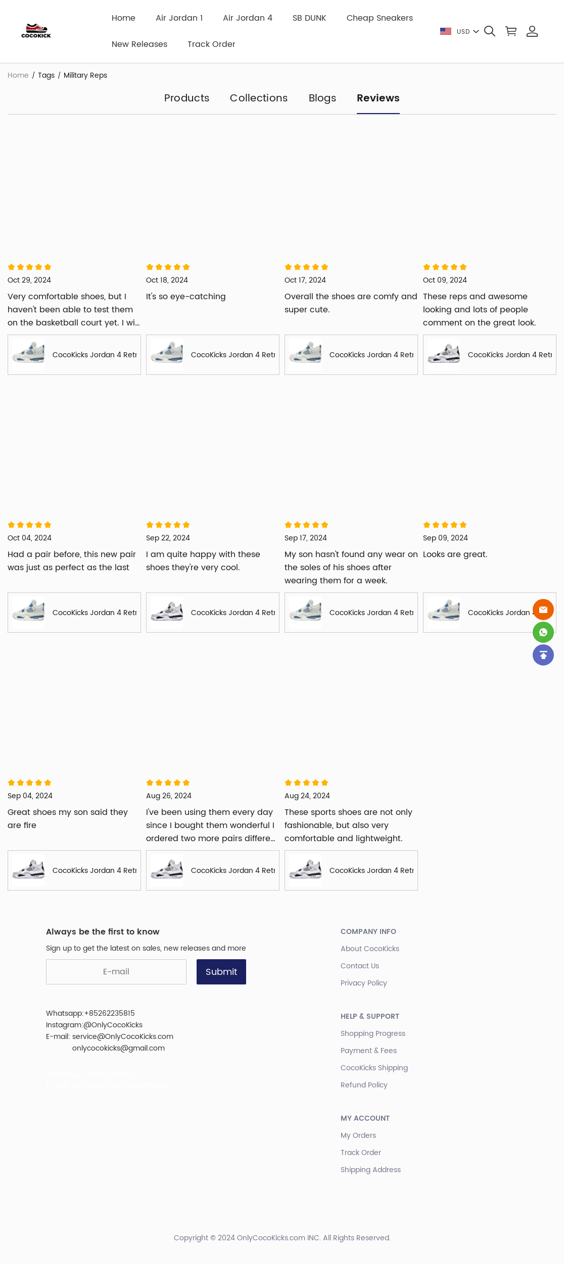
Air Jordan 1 (179, 18)
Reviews (378, 99)
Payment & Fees (369, 1051)
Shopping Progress (373, 1033)
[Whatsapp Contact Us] (543, 632)
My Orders (358, 1135)
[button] (489, 31)
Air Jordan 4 (247, 18)
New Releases (139, 44)
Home (123, 18)
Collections (259, 99)
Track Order (211, 44)
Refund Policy (364, 1085)
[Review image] (74, 188)
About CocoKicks (370, 949)
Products (187, 99)
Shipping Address (371, 1170)
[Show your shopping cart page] (511, 31)
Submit (221, 972)
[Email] (543, 609)
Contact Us (360, 966)
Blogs (323, 99)
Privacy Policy (364, 983)
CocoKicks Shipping (374, 1068)
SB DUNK (309, 18)
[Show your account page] (532, 31)
